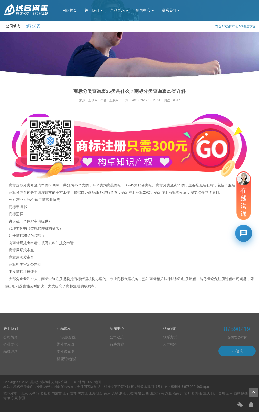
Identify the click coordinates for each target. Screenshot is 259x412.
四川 (214, 393)
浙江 (122, 393)
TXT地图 (78, 382)
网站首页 (69, 10)
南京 (107, 393)
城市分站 (10, 393)
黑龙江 (83, 393)
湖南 (176, 393)
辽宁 (66, 393)
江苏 (99, 393)
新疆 (22, 398)
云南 (229, 393)
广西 (191, 393)
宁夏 (14, 398)
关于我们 (93, 10)
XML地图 (94, 382)
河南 (160, 393)
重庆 (206, 393)
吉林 (73, 393)
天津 (32, 393)
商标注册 (23, 272)
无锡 (115, 393)
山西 (47, 393)
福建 (137, 393)
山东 (153, 393)
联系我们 (171, 10)
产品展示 (119, 10)
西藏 (237, 393)
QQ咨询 (237, 351)
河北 (39, 393)
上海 (92, 393)
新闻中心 (145, 10)
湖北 (168, 393)
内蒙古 (56, 393)
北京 (24, 393)
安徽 (130, 393)
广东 (183, 393)
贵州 (221, 393)
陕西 (244, 393)
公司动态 (13, 26)
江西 (145, 393)
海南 (198, 393)
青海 (6, 398)
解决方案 (33, 26)
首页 (218, 26)
